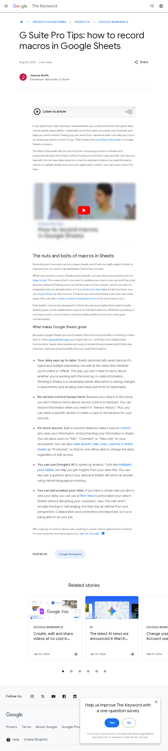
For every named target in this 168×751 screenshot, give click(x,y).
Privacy (11, 727)
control (125, 428)
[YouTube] (53, 696)
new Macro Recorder (108, 139)
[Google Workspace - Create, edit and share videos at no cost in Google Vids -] (55, 628)
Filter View (86, 496)
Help (12, 739)
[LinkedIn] (74, 696)
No (129, 728)
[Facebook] (64, 696)
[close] (156, 707)
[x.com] (42, 696)
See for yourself (89, 533)
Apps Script (39, 280)
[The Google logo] (14, 714)
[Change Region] (55, 739)
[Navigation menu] (6, 6)
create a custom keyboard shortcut (78, 298)
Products (82, 22)
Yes (112, 728)
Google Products (74, 727)
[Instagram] (32, 696)
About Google (46, 727)
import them (45, 294)
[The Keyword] (21, 21)
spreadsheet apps (59, 339)
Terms (26, 727)
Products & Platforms (49, 22)
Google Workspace (113, 22)
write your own (92, 289)
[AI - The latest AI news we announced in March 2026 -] (111, 628)
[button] (141, 62)
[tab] (63, 671)
